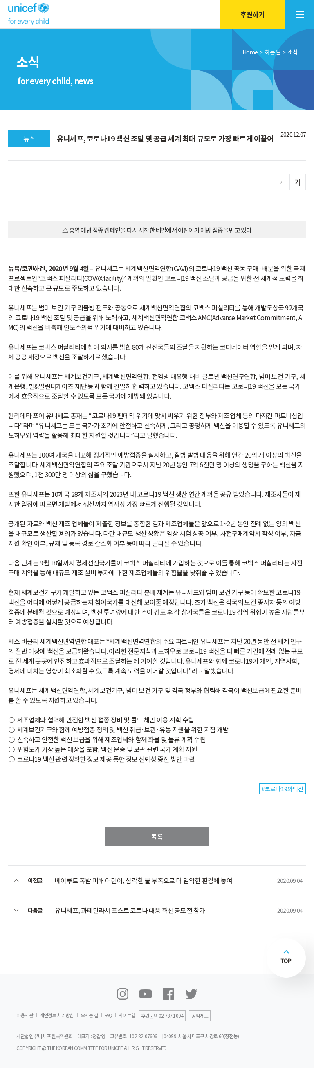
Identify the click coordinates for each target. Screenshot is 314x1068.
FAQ (108, 1015)
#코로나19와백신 (282, 789)
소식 (293, 52)
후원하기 (252, 14)
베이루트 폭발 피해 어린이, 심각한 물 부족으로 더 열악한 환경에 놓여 (143, 880)
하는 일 (273, 52)
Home (250, 52)
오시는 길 (89, 1015)
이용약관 (24, 1015)
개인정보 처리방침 (57, 1015)
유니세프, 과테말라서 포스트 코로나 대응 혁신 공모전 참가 (130, 910)
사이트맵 (127, 1015)
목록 (157, 836)
